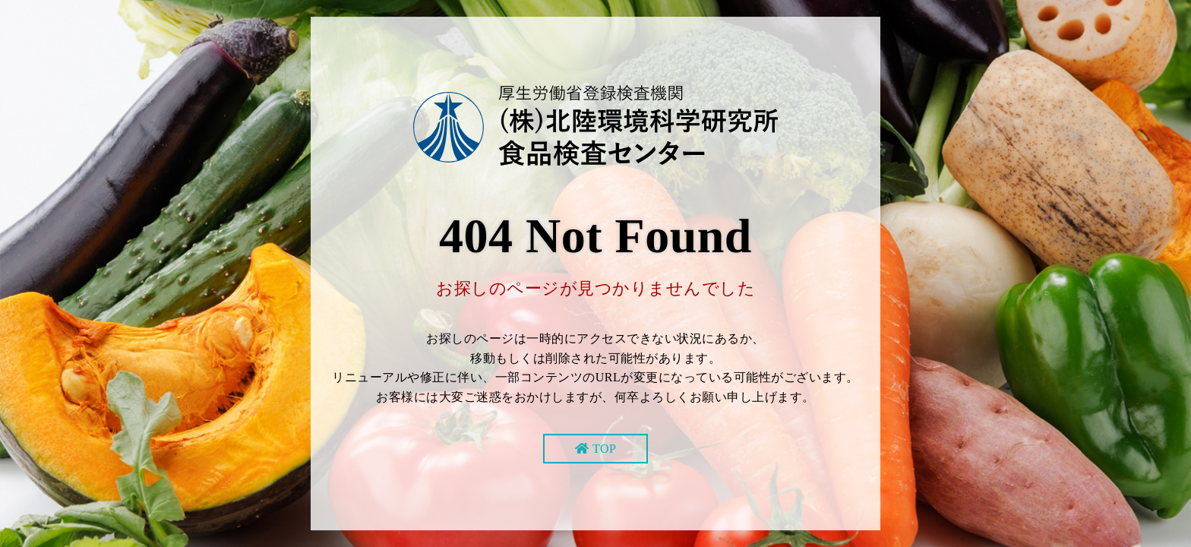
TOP (604, 448)
